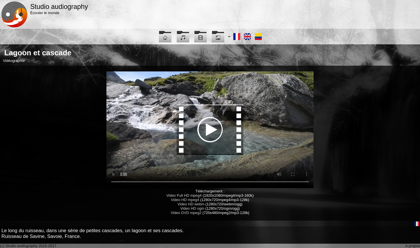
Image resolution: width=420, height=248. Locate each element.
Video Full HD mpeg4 (184, 195)
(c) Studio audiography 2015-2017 (28, 246)
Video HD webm (190, 204)
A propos (412, 246)
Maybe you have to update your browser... (210, 129)
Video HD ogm (192, 208)
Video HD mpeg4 (185, 200)
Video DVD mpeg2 (186, 213)
